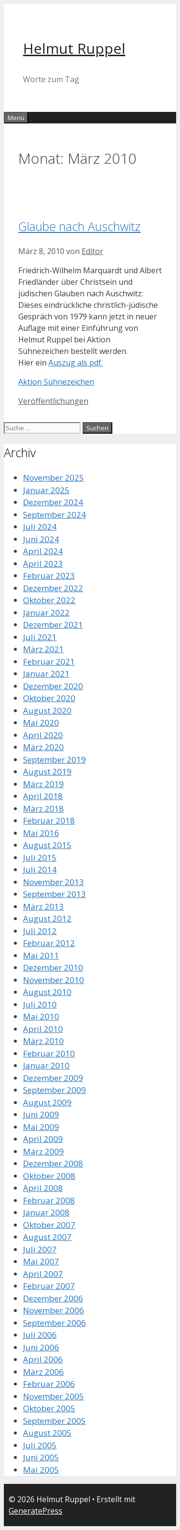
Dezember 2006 (53, 1298)
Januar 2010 (46, 1065)
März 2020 (43, 747)
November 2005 (53, 1396)
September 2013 (54, 893)
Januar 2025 (46, 490)
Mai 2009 (41, 1126)
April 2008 (43, 1187)
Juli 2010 (40, 1004)
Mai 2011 (41, 955)
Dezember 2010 (53, 967)
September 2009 (54, 1089)
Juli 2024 (40, 526)
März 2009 (43, 1151)
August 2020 (47, 710)
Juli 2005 (40, 1445)
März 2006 (43, 1371)
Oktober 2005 (49, 1408)
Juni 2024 (41, 539)
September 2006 (54, 1322)
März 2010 (43, 1040)
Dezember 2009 (53, 1077)
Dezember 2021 (53, 624)
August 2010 (47, 991)
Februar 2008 (49, 1200)
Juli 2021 (40, 637)
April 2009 (43, 1138)
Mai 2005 (41, 1469)
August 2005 (47, 1432)
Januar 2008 (46, 1212)
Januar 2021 (46, 673)
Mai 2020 (41, 722)
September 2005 (54, 1420)
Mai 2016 (41, 832)
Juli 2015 (40, 857)
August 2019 (47, 771)
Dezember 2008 (53, 1163)
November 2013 (53, 881)
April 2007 (43, 1273)
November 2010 (53, 979)
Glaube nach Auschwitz (79, 226)
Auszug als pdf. (75, 362)
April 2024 (43, 551)
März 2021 (43, 649)
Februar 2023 (49, 575)
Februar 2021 (49, 661)
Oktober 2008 (49, 1175)
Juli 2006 (40, 1334)
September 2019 (54, 759)
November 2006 (53, 1310)
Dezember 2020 (53, 686)
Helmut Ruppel (74, 48)
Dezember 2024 (53, 502)
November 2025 (53, 477)
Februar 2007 (49, 1285)
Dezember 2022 (53, 588)
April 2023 (43, 563)
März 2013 (43, 906)
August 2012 (47, 918)
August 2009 (47, 1102)
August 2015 (47, 844)
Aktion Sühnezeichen (56, 381)
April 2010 (43, 1028)
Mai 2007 (41, 1261)
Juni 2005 (41, 1457)
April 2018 (43, 795)
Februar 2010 (49, 1053)
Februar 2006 (49, 1383)
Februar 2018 (49, 820)
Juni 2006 (41, 1347)
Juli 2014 (40, 869)
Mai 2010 (41, 1016)
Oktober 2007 (49, 1224)
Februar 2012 (49, 942)
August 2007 (47, 1236)
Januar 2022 (46, 612)
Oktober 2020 (49, 698)
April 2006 (43, 1359)
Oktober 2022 (49, 600)
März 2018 (43, 808)
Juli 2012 (40, 930)
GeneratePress (35, 1511)
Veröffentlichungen (53, 401)
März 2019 (43, 783)
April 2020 (43, 735)
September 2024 (54, 514)
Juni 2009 (41, 1114)
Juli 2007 (40, 1249)
